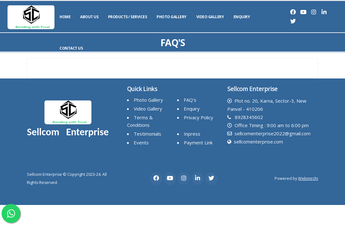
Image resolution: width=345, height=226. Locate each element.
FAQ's (190, 100)
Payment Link (198, 142)
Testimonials (147, 134)
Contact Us (71, 48)
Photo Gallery (172, 16)
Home (64, 16)
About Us (89, 16)
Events (141, 142)
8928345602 (249, 117)
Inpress (192, 134)
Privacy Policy (198, 117)
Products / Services (127, 16)
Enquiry (242, 16)
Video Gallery (210, 16)
